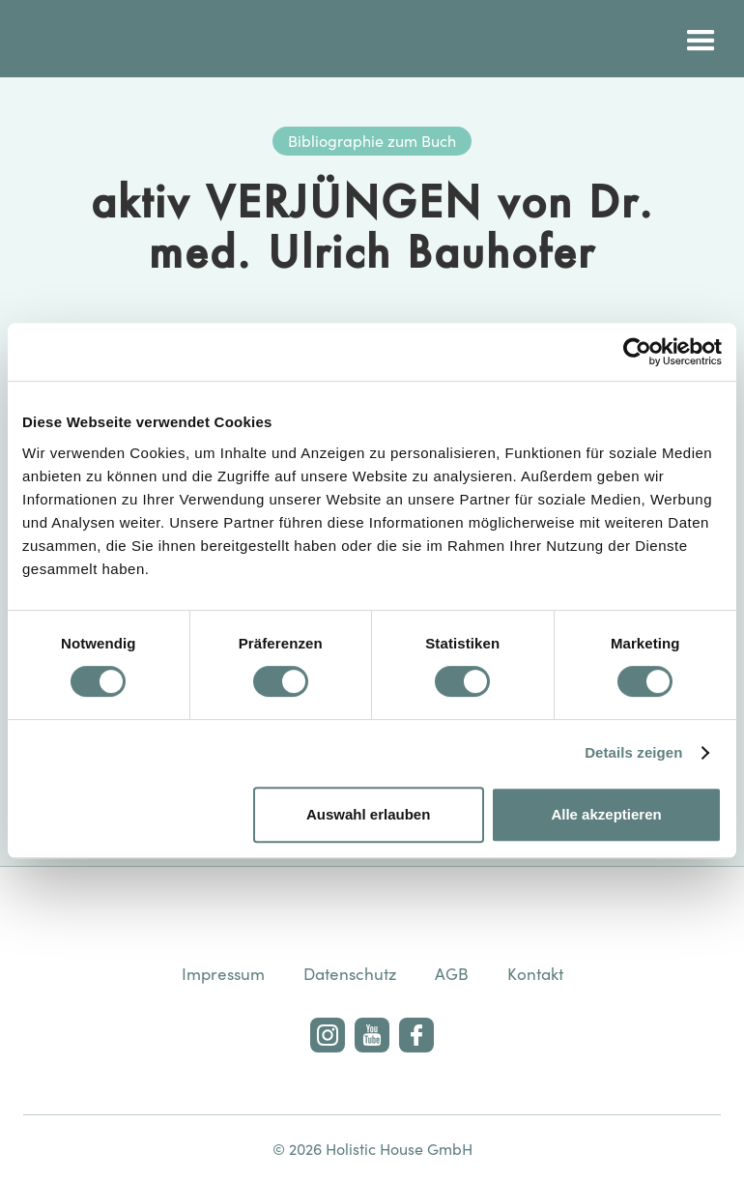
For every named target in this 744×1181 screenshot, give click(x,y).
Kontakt (535, 973)
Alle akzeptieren (606, 814)
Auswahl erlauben (368, 814)
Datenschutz (349, 973)
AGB (452, 973)
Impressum (223, 973)
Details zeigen (633, 752)
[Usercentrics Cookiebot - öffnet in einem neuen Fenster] (637, 351)
